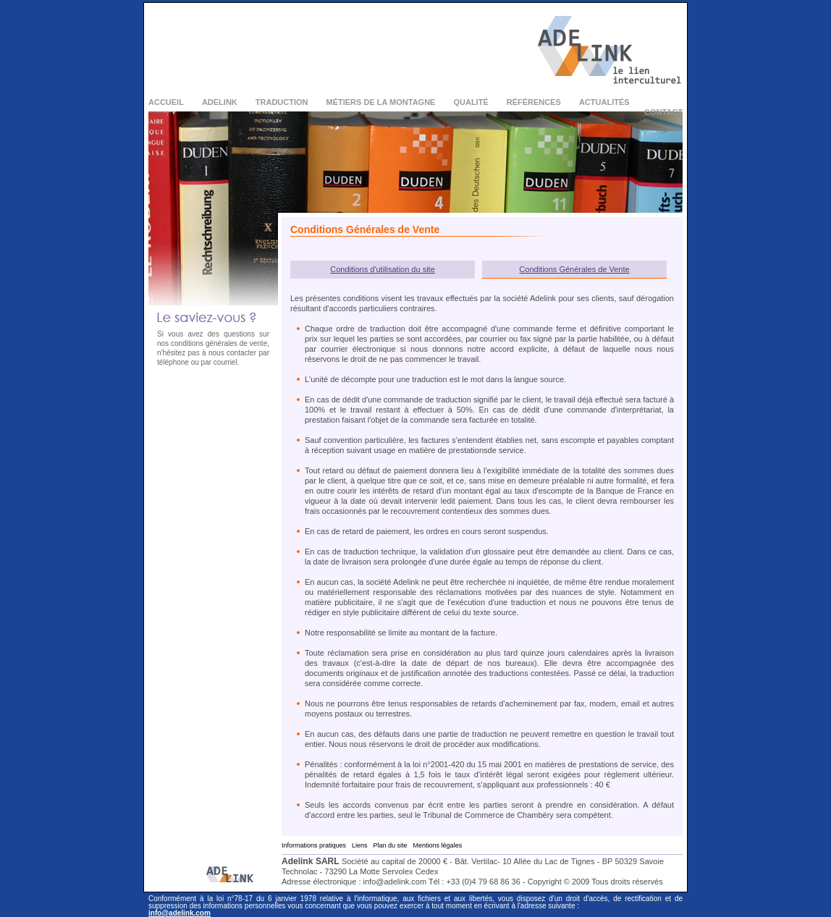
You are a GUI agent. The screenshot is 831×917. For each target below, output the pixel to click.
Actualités (604, 102)
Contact (663, 112)
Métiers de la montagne (381, 102)
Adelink (219, 102)
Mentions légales (438, 845)
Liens (360, 845)
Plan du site (391, 845)
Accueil (166, 102)
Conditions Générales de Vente (574, 269)
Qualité (470, 102)
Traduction (282, 102)
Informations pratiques (314, 845)
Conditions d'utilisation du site (382, 269)
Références (534, 102)
